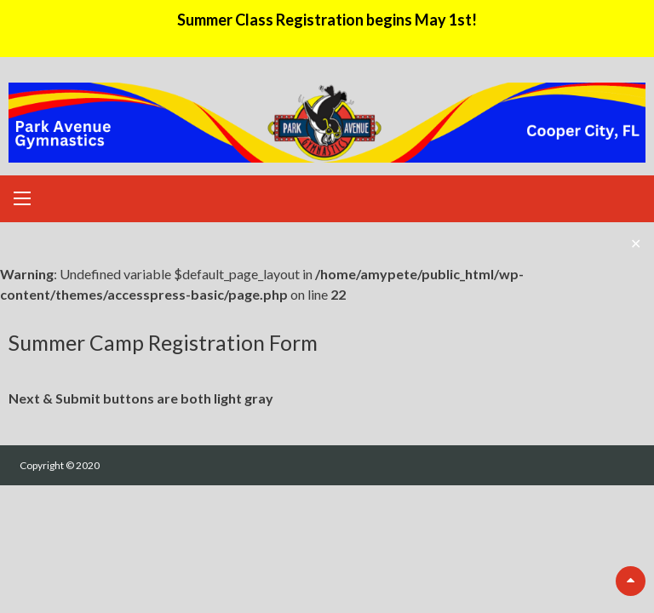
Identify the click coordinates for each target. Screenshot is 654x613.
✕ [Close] (635, 243)
